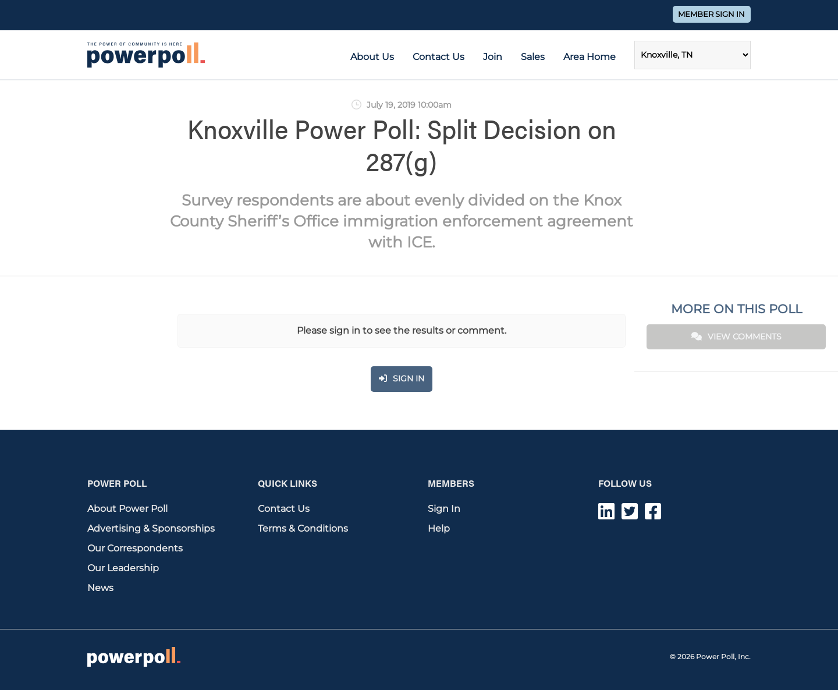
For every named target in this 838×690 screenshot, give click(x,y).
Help (439, 528)
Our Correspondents (135, 548)
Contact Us (438, 56)
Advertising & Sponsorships (151, 528)
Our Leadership (123, 568)
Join (492, 56)
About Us (372, 56)
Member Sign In (711, 14)
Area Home (589, 56)
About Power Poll (127, 508)
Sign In (444, 508)
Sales (533, 56)
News (100, 587)
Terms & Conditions (303, 528)
